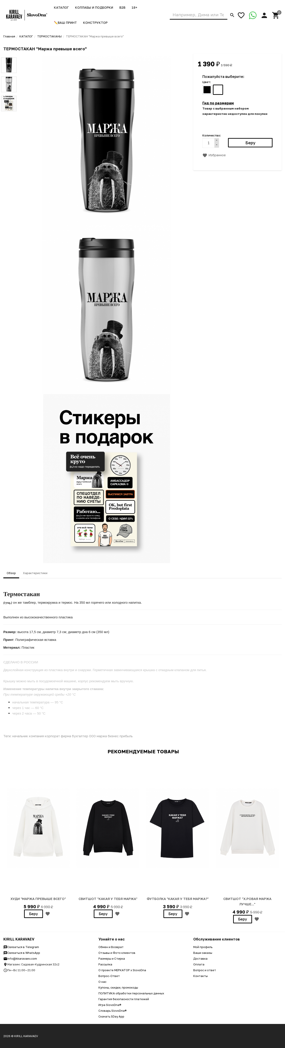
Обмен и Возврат (111, 947)
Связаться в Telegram (21, 947)
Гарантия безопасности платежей (123, 999)
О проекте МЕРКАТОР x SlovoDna (122, 970)
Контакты (200, 976)
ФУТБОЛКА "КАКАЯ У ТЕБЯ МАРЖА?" (178, 899)
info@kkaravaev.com (20, 958)
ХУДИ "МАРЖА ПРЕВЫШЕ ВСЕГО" (38, 899)
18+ (134, 7)
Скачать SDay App (111, 1016)
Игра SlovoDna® (109, 1005)
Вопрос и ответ (204, 970)
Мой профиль (202, 947)
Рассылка (105, 964)
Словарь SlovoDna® (112, 1010)
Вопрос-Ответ (109, 976)
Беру (33, 914)
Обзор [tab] (11, 573)
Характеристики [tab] (35, 573)
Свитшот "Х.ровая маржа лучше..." (247, 901)
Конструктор (95, 22)
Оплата (198, 964)
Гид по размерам (218, 103)
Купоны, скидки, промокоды (118, 987)
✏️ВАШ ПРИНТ (65, 22)
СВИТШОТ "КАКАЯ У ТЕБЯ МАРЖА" (108, 899)
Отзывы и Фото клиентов (116, 953)
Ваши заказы (202, 953)
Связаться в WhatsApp (21, 953)
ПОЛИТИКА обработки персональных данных (131, 993)
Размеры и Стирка (111, 958)
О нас (102, 981)
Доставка (200, 958)
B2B (122, 7)
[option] (38, 839)
